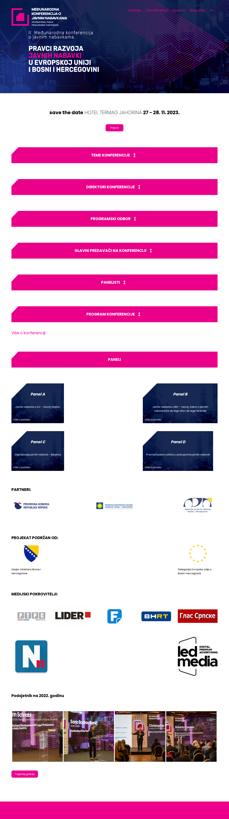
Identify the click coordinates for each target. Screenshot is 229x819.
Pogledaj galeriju (25, 726)
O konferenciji (156, 10)
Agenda (178, 10)
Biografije (197, 10)
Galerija (134, 10)
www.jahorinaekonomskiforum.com (196, 793)
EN (211, 10)
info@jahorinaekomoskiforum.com (195, 789)
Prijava (114, 128)
